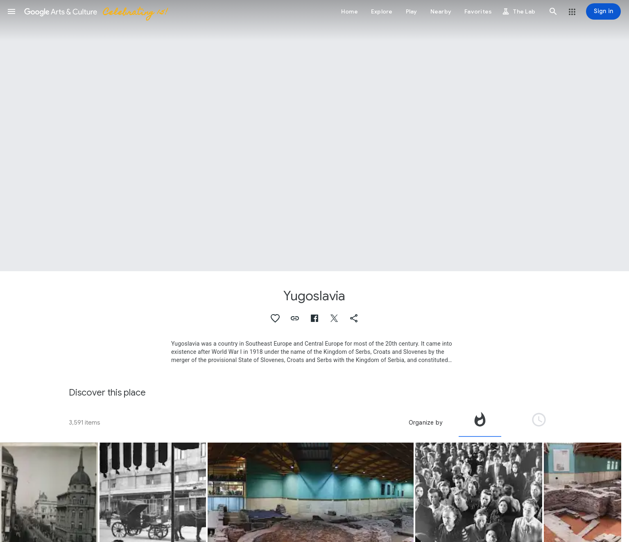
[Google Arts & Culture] (95, 11)
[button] (11, 11)
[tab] (480, 422)
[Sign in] (603, 11)
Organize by (425, 422)
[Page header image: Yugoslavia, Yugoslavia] (314, 135)
